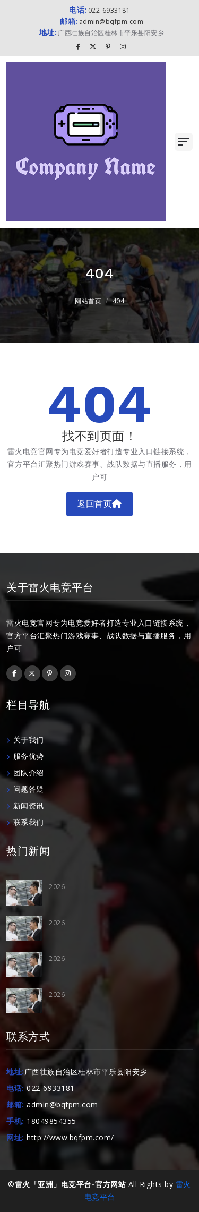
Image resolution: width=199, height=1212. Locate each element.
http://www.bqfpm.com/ (70, 1137)
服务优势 (25, 756)
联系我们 (25, 822)
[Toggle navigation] (184, 142)
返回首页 (99, 504)
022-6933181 (99, 10)
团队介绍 (25, 772)
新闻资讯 (25, 805)
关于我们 (25, 740)
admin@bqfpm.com (101, 21)
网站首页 (88, 300)
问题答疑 (25, 789)
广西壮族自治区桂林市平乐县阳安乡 (102, 32)
